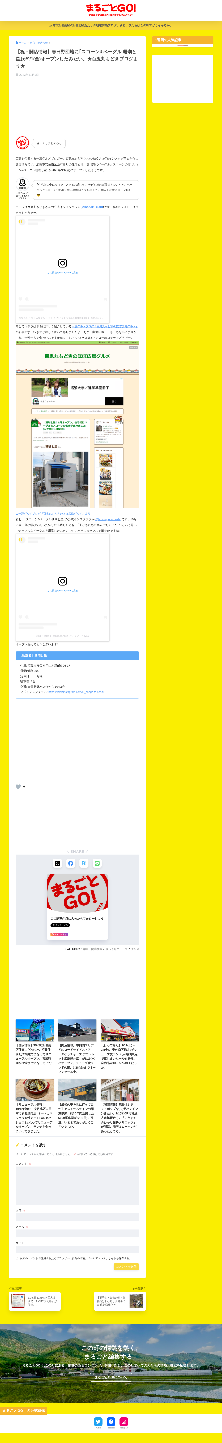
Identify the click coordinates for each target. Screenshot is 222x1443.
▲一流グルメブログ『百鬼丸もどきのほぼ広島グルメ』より (55, 519)
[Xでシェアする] (56, 869)
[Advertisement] (77, 107)
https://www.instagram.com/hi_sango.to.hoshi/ (77, 697)
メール (22, 1233)
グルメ (135, 955)
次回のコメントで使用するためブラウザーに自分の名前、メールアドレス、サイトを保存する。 (76, 1264)
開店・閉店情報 (92, 955)
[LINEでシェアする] (98, 869)
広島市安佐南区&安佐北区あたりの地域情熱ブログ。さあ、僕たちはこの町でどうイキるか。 (110, 25)
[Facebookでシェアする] (70, 869)
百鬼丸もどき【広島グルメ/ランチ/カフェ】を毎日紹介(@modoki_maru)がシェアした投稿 (67, 317)
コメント (23, 1170)
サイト (20, 1249)
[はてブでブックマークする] (84, 869)
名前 (20, 1217)
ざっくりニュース (116, 955)
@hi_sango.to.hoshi (108, 525)
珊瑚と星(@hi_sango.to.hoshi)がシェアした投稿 (62, 641)
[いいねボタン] (18, 792)
